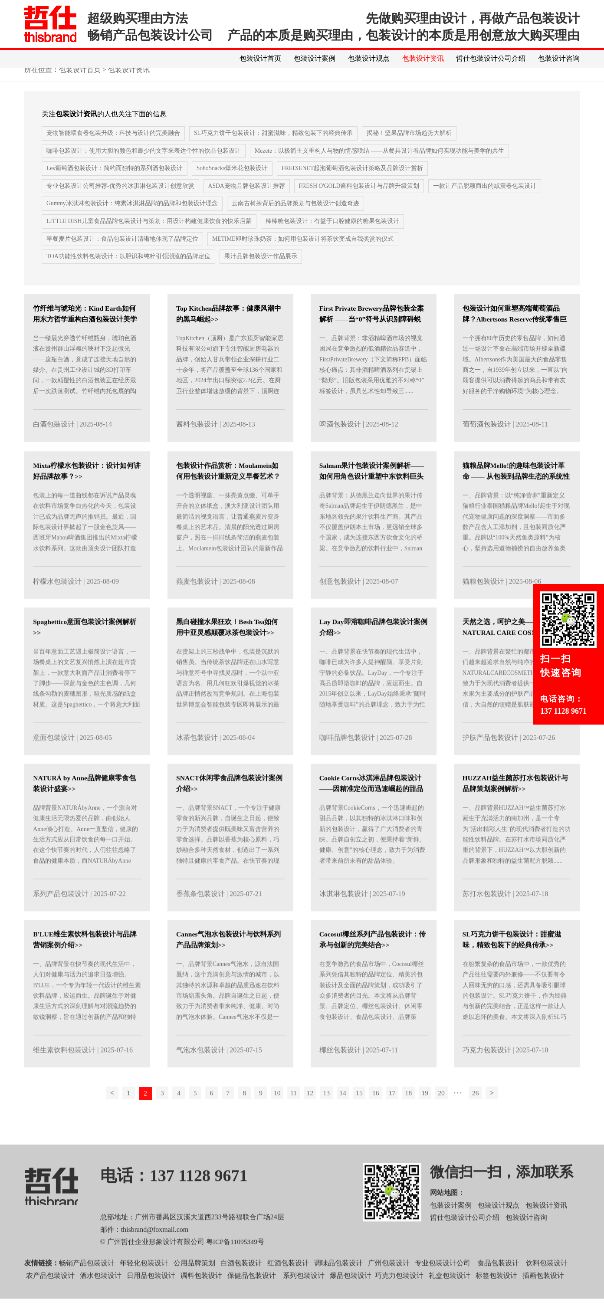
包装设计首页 (260, 58)
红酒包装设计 (288, 1285)
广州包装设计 (389, 1285)
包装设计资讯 (422, 58)
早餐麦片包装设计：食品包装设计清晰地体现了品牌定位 (122, 250)
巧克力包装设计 (487, 1072)
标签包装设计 (496, 1297)
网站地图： (447, 1214)
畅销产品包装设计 (87, 1285)
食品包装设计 (498, 1285)
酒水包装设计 (100, 1297)
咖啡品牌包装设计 (347, 759)
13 (328, 1115)
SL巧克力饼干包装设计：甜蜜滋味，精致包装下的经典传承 (273, 143)
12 (310, 1115)
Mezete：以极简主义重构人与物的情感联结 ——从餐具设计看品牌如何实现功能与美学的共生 (380, 161)
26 (484, 1115)
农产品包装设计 (50, 1297)
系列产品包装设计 (61, 915)
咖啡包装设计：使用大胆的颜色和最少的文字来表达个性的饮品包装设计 (143, 161)
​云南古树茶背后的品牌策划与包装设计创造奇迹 (296, 214)
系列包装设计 (304, 1297)
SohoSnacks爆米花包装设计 (233, 179)
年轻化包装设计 (144, 1285)
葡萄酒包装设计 (487, 435)
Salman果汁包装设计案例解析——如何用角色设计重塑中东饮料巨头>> (372, 498)
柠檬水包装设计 (57, 603)
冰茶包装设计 (197, 759)
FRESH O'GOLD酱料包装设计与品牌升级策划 (360, 197)
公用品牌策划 (194, 1285)
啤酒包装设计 (340, 435)
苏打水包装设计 (487, 915)
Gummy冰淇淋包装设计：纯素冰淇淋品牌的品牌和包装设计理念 (132, 214)
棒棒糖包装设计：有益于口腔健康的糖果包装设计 (333, 232)
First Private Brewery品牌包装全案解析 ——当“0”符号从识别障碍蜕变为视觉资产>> (372, 330)
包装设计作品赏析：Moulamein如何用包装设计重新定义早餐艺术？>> (228, 498)
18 (414, 1115)
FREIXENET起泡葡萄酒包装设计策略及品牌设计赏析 (354, 179)
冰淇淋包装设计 (343, 915)
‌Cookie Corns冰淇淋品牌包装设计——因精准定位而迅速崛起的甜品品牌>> (371, 810)
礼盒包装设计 (448, 1297)
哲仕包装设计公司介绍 (490, 58)
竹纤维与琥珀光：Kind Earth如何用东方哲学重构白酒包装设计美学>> (85, 330)
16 (380, 1115)
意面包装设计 (54, 759)
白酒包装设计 (54, 435)
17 (397, 1115)
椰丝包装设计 (340, 1072)
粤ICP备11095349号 (235, 1264)
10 (275, 1115)
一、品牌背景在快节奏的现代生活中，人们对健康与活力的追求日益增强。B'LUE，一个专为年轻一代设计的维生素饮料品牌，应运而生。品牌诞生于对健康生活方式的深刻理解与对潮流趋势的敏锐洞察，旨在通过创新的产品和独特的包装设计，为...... (87, 1019)
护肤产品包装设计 (490, 759)
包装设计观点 (368, 58)
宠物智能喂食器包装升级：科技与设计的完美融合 (113, 143)
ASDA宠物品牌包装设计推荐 (247, 197)
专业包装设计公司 (442, 1285)
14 (345, 1115)
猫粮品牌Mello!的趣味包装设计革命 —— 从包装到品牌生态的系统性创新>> (516, 498)
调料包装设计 (201, 1297)
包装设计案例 (314, 58)
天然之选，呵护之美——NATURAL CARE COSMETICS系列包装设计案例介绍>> (515, 654)
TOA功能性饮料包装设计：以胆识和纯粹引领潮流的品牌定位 (128, 268)
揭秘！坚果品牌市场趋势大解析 (409, 143)
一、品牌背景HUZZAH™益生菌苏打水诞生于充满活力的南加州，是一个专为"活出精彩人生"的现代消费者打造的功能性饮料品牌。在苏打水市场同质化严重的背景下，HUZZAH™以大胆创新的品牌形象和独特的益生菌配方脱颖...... (517, 857)
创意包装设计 (340, 603)
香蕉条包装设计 (200, 915)
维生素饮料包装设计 (64, 1072)
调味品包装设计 (338, 1285)
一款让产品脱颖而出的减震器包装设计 (486, 197)
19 (432, 1115)
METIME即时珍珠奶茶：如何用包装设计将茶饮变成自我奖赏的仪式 (303, 250)
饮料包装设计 (547, 1285)
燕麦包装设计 (197, 603)
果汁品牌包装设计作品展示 (261, 268)
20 (449, 1115)
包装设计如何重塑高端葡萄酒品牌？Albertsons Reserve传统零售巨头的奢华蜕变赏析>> (515, 330)
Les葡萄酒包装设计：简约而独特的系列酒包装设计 (114, 179)
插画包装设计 (543, 1297)
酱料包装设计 (197, 435)
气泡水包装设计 (200, 1072)
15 (362, 1115)
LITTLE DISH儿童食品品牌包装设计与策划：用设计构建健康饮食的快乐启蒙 (149, 232)
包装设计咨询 (559, 58)
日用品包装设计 (151, 1297)
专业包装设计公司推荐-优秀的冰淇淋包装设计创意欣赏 (120, 197)
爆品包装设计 (350, 1297)
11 (293, 1115)
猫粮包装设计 (483, 603)
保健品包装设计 (251, 1297)
